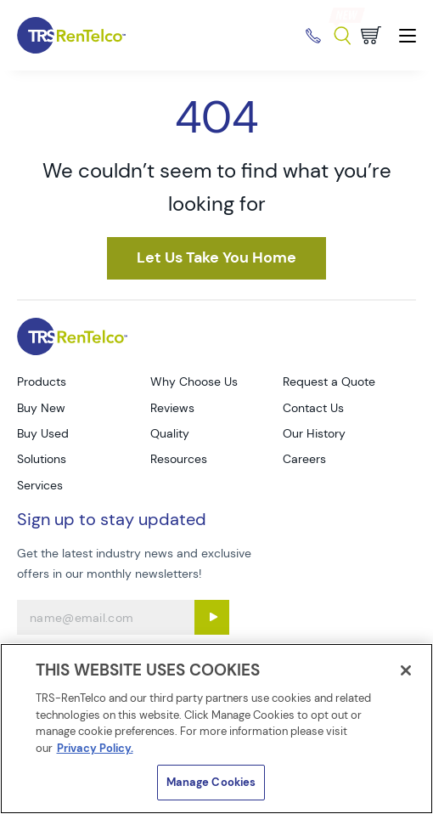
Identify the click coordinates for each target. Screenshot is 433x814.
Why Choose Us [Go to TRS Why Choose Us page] (194, 381)
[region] (216, 728)
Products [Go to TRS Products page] (41, 381)
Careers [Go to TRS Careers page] (304, 458)
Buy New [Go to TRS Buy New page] (41, 407)
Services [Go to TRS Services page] (40, 485)
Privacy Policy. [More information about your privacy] (95, 748)
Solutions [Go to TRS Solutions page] (41, 458)
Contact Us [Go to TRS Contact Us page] (313, 407)
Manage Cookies (211, 782)
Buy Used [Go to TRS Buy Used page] (43, 433)
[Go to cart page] (371, 35)
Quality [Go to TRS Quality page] (169, 433)
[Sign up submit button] (211, 617)
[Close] (406, 670)
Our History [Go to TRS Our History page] (314, 433)
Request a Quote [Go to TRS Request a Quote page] (329, 381)
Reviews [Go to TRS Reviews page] (172, 407)
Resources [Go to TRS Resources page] (178, 458)
